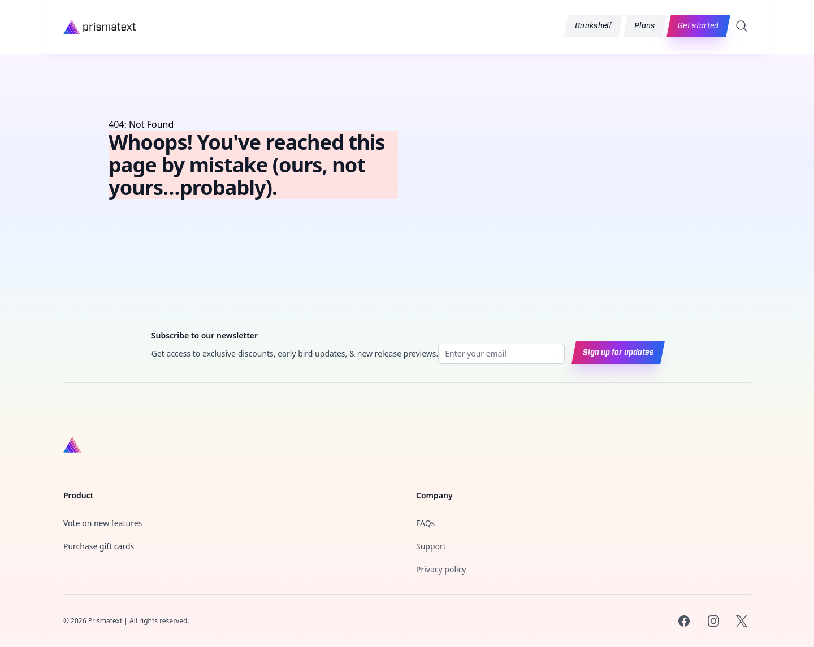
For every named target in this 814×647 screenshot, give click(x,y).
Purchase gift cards (98, 546)
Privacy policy (441, 569)
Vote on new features (102, 523)
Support (431, 546)
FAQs (425, 523)
